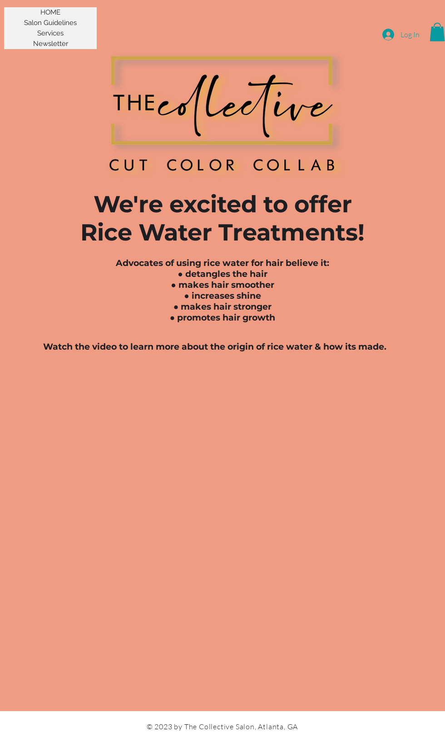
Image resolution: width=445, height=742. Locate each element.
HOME (50, 12)
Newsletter (50, 44)
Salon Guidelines (50, 23)
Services (50, 33)
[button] (437, 32)
